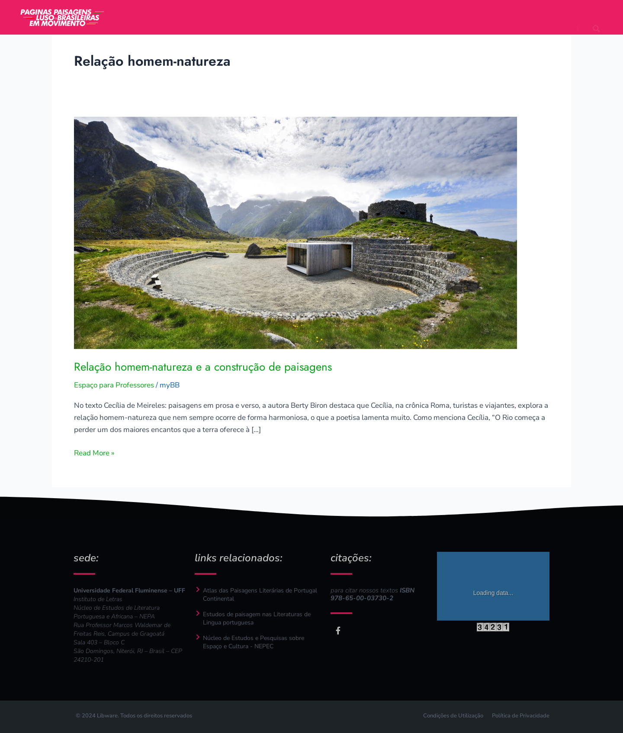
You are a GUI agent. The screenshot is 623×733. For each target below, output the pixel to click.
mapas (340, 8)
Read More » (94, 452)
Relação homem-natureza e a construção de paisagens (203, 366)
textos (295, 8)
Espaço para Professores (114, 385)
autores (249, 8)
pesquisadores (405, 8)
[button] (596, 16)
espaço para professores (311, 26)
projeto (200, 8)
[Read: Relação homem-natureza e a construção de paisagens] (295, 232)
